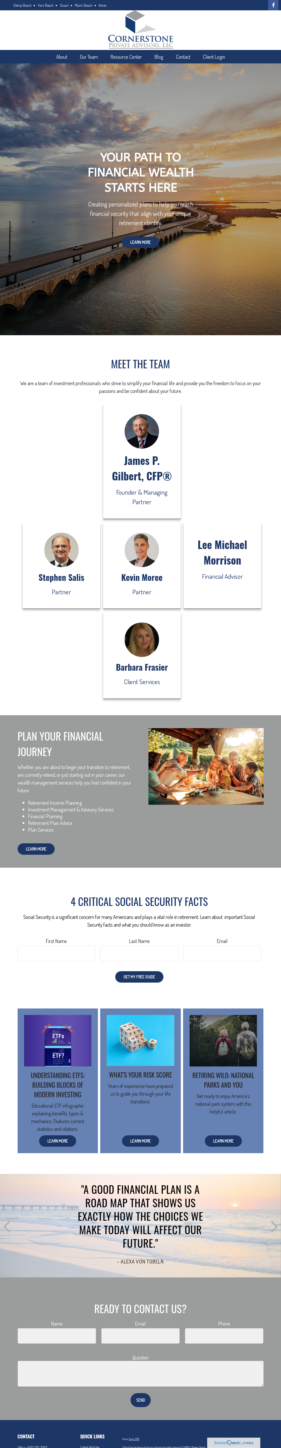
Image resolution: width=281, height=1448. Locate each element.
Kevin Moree (141, 577)
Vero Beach (46, 5)
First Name (56, 941)
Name (57, 1323)
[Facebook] (273, 5)
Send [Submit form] (140, 1400)
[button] (62, 56)
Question (140, 1357)
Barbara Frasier (142, 667)
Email (222, 941)
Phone (224, 1323)
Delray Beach (22, 5)
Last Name (139, 941)
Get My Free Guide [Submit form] (139, 976)
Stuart (64, 5)
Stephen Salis (61, 577)
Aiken (103, 5)
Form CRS (134, 1439)
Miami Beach (83, 5)
